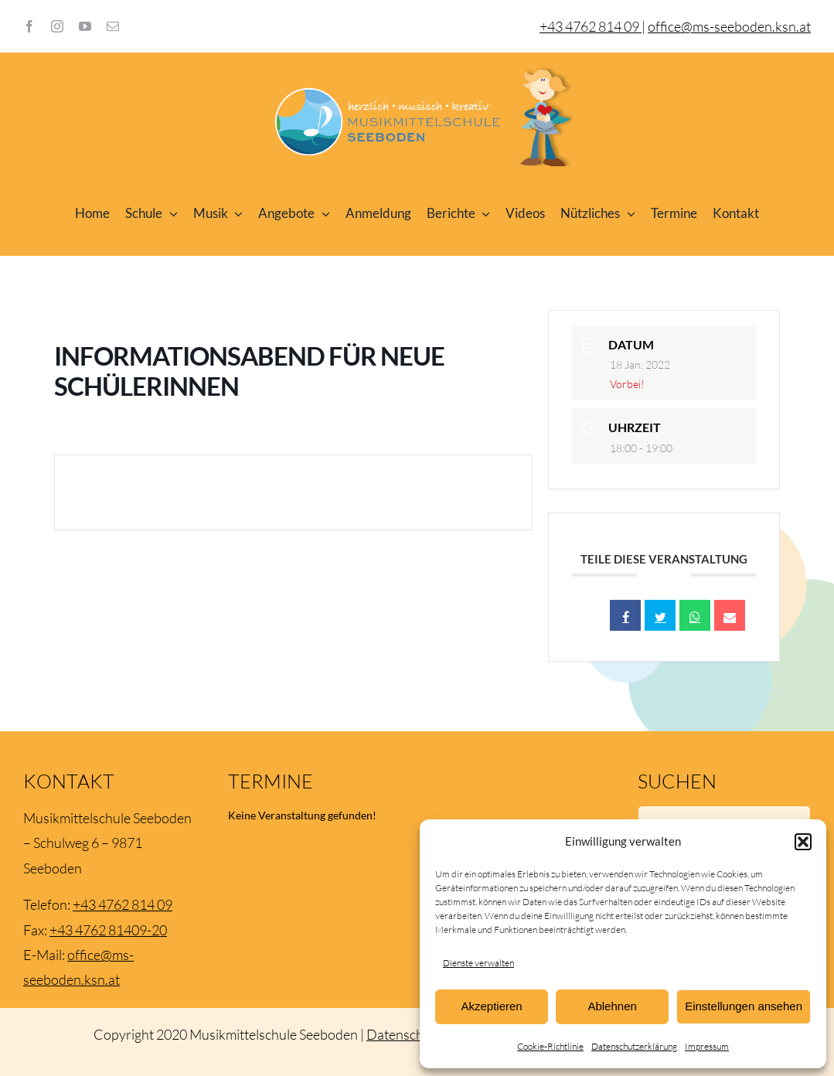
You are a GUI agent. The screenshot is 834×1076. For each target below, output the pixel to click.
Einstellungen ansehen (743, 1006)
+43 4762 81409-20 (108, 929)
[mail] (113, 26)
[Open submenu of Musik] (235, 213)
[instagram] (57, 26)
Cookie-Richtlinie (550, 1046)
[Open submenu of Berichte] (483, 213)
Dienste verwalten (478, 963)
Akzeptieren (491, 1006)
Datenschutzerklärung (634, 1046)
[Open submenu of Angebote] (322, 213)
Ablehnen (611, 1006)
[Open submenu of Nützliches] (627, 213)
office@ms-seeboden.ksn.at (729, 26)
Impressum (707, 1046)
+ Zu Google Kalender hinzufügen (182, 492)
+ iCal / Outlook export (428, 492)
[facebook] (29, 26)
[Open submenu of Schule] (170, 213)
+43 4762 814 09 (122, 904)
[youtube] (85, 26)
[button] (803, 842)
